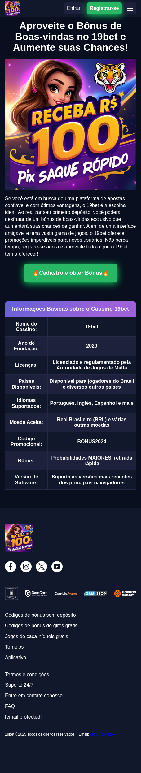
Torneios (14, 647)
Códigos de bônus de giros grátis (41, 625)
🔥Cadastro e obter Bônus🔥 (70, 273)
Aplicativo (15, 657)
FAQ (10, 706)
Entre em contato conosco (34, 695)
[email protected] (104, 734)
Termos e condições (27, 674)
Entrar (74, 8)
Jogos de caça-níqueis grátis (36, 636)
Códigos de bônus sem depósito (40, 615)
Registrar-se (104, 8)
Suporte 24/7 (19, 685)
